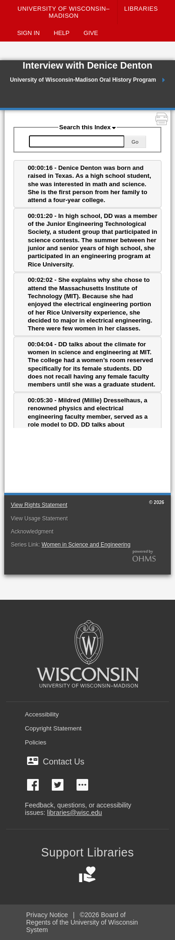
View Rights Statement (39, 505)
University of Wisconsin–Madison (64, 12)
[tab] (87, 184)
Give (91, 32)
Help (62, 32)
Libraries (141, 8)
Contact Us (57, 761)
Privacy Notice (47, 915)
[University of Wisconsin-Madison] (87, 657)
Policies (35, 742)
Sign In (28, 32)
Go (135, 142)
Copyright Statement (53, 728)
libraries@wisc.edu (74, 812)
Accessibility (42, 714)
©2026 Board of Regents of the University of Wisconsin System (82, 922)
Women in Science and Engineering (86, 544)
